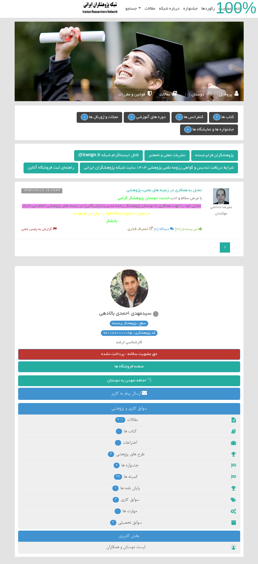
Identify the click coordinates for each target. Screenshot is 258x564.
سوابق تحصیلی (173, 522)
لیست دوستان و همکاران (171, 547)
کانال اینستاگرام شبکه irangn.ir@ (108, 155)
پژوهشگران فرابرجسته (214, 155)
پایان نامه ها (174, 488)
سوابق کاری (174, 500)
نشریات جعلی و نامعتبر (167, 155)
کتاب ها (223, 117)
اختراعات (175, 443)
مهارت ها (175, 511)
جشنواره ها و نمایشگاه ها (209, 129)
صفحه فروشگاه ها (129, 367)
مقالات (175, 420)
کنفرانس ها (189, 117)
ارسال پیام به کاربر (129, 393)
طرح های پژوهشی (172, 454)
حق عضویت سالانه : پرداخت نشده (129, 354)
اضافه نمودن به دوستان (129, 381)
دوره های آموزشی (147, 117)
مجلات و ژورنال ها (99, 117)
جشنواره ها (174, 465)
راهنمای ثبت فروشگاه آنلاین (51, 168)
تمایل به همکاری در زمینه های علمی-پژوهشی (164, 190)
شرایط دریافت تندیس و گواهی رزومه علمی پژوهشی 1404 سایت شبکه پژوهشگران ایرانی (159, 168)
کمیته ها (175, 477)
